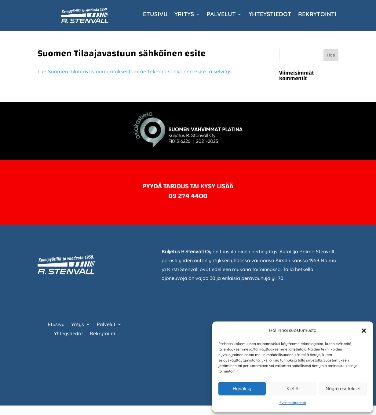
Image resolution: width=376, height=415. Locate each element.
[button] (364, 331)
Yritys (184, 15)
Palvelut (221, 15)
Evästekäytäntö (292, 402)
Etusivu (155, 15)
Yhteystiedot (270, 15)
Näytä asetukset (343, 388)
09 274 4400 (187, 196)
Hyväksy (242, 388)
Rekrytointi (317, 15)
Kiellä (292, 388)
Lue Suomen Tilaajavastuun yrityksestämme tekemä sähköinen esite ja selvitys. (136, 71)
